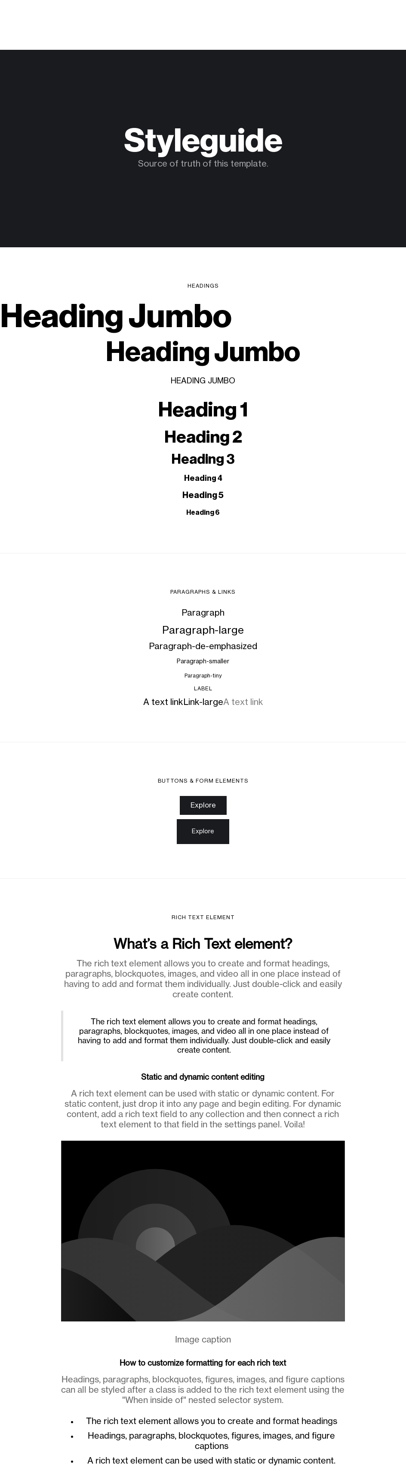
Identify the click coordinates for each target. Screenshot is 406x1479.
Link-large (203, 702)
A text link (163, 702)
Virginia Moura (46, 16)
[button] (382, 16)
